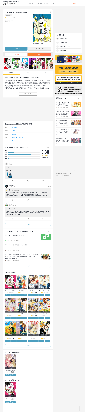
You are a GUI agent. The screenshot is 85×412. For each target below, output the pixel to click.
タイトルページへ (28, 94)
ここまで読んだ (16, 48)
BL (13, 141)
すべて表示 (28, 224)
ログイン (53, 3)
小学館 (13, 130)
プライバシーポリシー (67, 173)
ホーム (30, 3)
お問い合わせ (59, 173)
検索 (46, 3)
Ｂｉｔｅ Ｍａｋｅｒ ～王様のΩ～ (13, 77)
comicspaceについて (61, 170)
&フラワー (8, 352)
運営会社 (69, 170)
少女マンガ (20, 137)
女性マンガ (14, 137)
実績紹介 (74, 170)
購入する (39, 54)
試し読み (16, 54)
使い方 (74, 3)
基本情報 (11, 72)
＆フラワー (14, 134)
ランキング (38, 3)
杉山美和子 (8, 15)
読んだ (13, 294)
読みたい (7, 294)
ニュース (44, 72)
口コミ (27, 72)
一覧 (48, 147)
